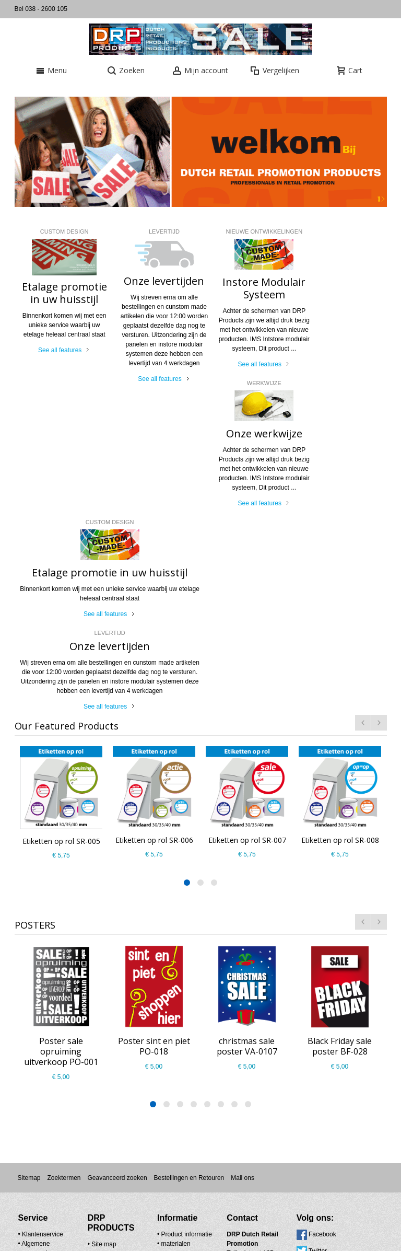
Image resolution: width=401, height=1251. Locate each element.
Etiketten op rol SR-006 (154, 632)
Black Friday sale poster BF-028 (340, 839)
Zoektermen (63, 970)
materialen (160, 1045)
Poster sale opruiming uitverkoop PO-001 (61, 844)
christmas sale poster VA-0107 (247, 839)
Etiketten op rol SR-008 (340, 632)
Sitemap (28, 970)
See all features (56, 350)
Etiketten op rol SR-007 (247, 632)
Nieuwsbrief (220, 1196)
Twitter (287, 1043)
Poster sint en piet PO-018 (154, 839)
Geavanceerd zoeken (117, 970)
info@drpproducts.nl (232, 1074)
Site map (96, 1036)
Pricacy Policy (41, 1055)
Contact (94, 1046)
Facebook (292, 1026)
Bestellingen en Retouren (189, 970)
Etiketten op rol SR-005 (61, 634)
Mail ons (242, 970)
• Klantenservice (40, 1026)
